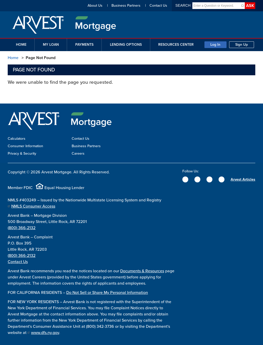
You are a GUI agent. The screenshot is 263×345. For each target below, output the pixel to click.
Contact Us (158, 5)
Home (13, 57)
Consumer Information (25, 146)
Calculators (16, 138)
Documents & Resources (142, 271)
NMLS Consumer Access (33, 206)
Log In (215, 44)
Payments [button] (84, 44)
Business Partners (125, 5)
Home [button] (21, 44)
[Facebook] (185, 179)
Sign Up (241, 44)
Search (183, 5)
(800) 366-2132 (21, 227)
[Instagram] (209, 179)
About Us (95, 5)
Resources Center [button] (176, 44)
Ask (250, 5)
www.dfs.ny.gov (45, 332)
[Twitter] (197, 179)
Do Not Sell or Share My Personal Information (107, 292)
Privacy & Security (22, 153)
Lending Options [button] (126, 44)
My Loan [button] (51, 44)
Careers (78, 153)
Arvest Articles (243, 179)
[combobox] (216, 5)
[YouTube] (221, 179)
